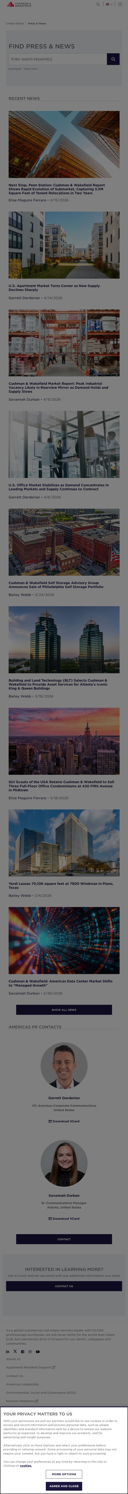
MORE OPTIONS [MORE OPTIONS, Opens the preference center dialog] (64, 1480)
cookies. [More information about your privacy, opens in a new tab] (26, 1472)
